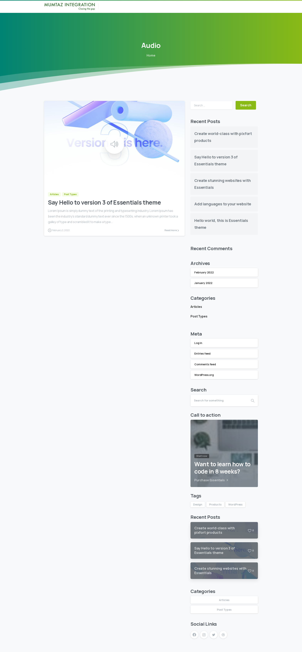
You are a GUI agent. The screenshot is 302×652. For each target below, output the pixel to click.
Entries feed (202, 353)
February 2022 (204, 272)
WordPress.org (204, 375)
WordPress (235, 504)
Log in (198, 343)
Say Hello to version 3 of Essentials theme (104, 202)
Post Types (198, 316)
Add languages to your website (222, 204)
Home (150, 55)
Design (197, 504)
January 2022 (203, 283)
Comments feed (205, 364)
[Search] (218, 400)
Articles (196, 307)
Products (215, 504)
